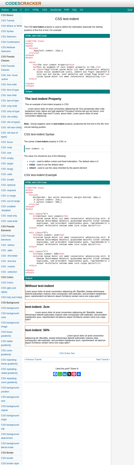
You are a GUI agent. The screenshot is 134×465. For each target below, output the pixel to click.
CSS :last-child (8, 95)
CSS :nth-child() (9, 116)
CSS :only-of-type (10, 111)
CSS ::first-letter (9, 255)
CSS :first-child (8, 84)
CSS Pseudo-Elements (8, 237)
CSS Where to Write (11, 26)
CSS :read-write (9, 221)
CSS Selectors (8, 36)
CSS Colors (7, 282)
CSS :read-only (9, 215)
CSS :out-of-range (10, 201)
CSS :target (7, 163)
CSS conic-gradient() (7, 352)
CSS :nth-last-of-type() (9, 134)
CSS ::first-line (8, 261)
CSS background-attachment (10, 436)
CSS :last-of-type (10, 100)
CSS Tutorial (7, 20)
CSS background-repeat (10, 408)
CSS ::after (7, 250)
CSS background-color (10, 315)
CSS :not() (6, 147)
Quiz (130, 10)
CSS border (7, 458)
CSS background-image (10, 324)
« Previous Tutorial (32, 390)
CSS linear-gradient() (7, 334)
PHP (66, 10)
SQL (74, 10)
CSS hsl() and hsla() (11, 297)
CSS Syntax (7, 31)
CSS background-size (10, 399)
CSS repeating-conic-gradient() (9, 380)
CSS (44, 10)
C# (81, 10)
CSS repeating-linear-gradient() (9, 361)
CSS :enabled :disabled (8, 208)
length (32, 172)
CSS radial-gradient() (7, 343)
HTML (36, 10)
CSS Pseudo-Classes (8, 68)
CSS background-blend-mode (10, 445)
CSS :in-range (8, 195)
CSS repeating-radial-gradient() (9, 371)
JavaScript (55, 10)
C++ (27, 10)
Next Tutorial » (103, 390)
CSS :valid (6, 174)
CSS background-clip (10, 427)
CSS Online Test (67, 384)
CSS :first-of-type (10, 90)
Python (5, 10)
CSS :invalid (7, 179)
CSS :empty (7, 158)
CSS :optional (8, 185)
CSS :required (8, 190)
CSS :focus (7, 142)
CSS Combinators (10, 42)
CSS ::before (8, 245)
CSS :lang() (7, 169)
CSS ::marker (8, 266)
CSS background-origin (10, 417)
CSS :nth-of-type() (10, 122)
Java (14, 10)
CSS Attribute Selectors (8, 49)
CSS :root (6, 153)
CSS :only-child (9, 106)
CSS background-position (10, 389)
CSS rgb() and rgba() (8, 290)
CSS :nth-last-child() (11, 127)
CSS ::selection (9, 272)
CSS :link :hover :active (9, 77)
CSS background (10, 308)
